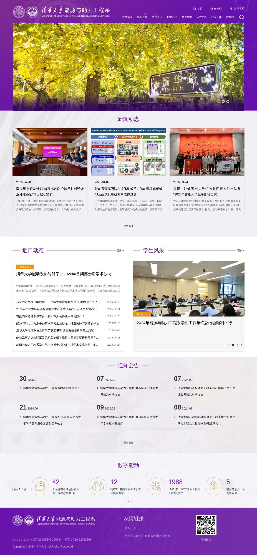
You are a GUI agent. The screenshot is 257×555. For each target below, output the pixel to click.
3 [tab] (227, 101)
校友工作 (216, 17)
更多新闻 (128, 226)
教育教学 (187, 17)
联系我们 (231, 17)
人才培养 (202, 17)
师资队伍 (157, 17)
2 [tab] (223, 101)
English (218, 8)
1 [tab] (218, 101)
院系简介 (127, 17)
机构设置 (142, 17)
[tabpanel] (128, 67)
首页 (199, 8)
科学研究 (172, 17)
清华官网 (239, 8)
